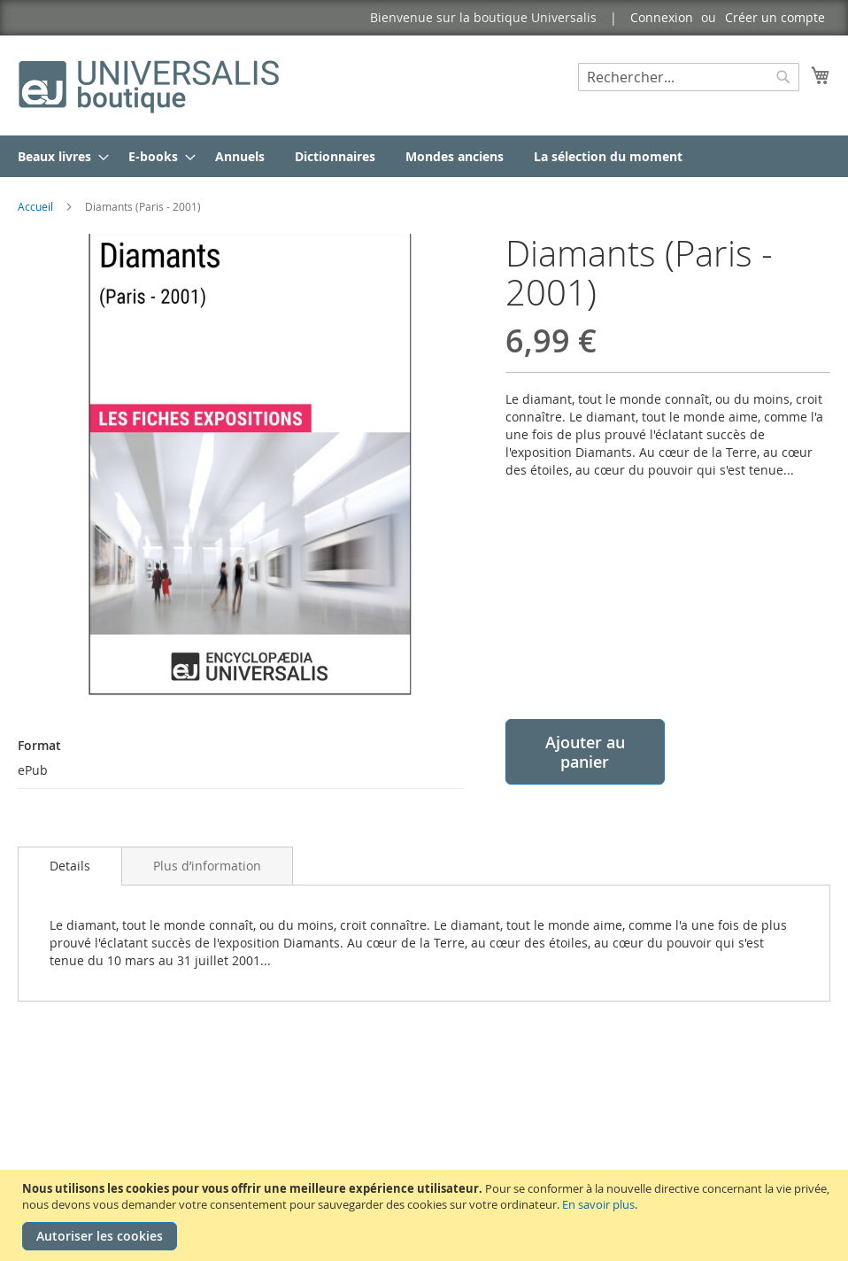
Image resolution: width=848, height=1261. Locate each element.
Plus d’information (207, 865)
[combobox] (688, 77)
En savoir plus (598, 1204)
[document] (426, 1215)
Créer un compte (775, 17)
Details (70, 865)
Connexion (661, 17)
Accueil (35, 206)
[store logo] (150, 84)
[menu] (424, 156)
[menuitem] (58, 156)
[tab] (70, 866)
